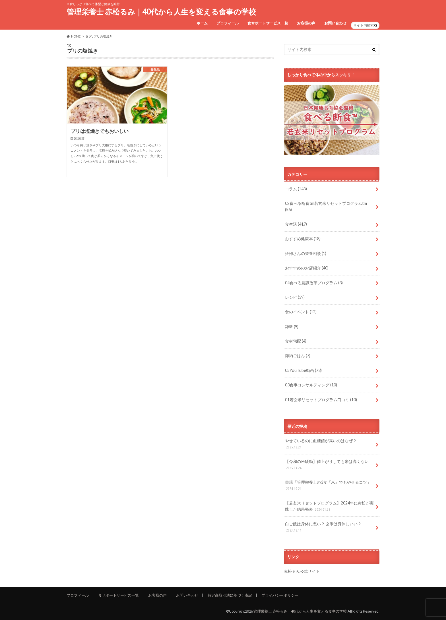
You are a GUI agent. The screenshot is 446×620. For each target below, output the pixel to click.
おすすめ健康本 (303, 238)
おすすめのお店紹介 (307, 267)
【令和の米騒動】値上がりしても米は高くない (327, 465)
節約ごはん (297, 355)
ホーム (202, 23)
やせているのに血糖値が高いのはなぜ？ (321, 444)
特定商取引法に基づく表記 (230, 595)
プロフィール (227, 23)
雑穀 (291, 326)
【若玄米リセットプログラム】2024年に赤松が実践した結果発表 (329, 506)
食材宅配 (295, 341)
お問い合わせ (335, 23)
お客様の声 (306, 23)
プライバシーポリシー (279, 595)
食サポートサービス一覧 (267, 23)
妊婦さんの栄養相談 (305, 253)
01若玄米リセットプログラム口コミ (321, 399)
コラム (296, 188)
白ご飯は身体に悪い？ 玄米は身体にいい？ (323, 527)
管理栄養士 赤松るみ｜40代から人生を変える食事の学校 (161, 11)
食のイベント (301, 311)
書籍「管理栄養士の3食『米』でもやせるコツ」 (328, 485)
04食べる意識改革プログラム (314, 282)
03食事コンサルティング (311, 384)
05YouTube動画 (303, 370)
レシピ (295, 297)
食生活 (296, 224)
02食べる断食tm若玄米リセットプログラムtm (326, 206)
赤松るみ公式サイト (302, 571)
